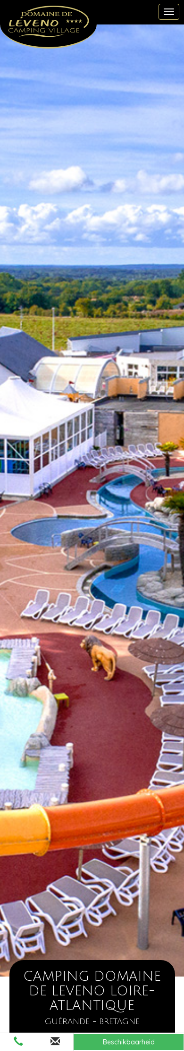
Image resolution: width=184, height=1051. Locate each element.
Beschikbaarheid (129, 1042)
